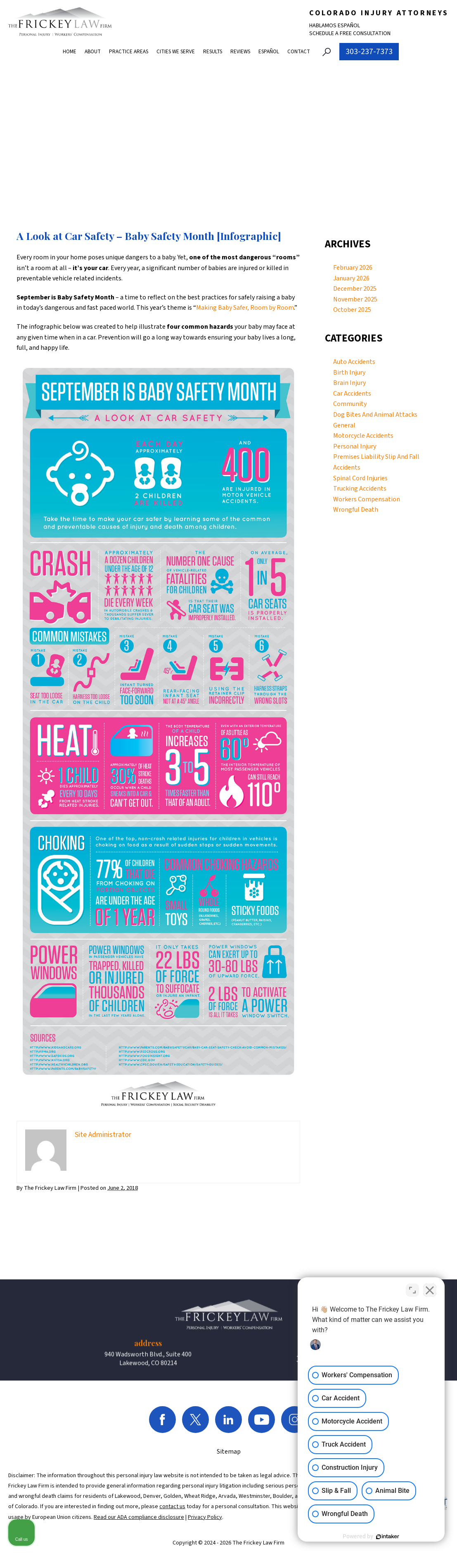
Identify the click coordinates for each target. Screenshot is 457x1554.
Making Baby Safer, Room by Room (245, 307)
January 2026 (351, 278)
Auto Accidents (354, 361)
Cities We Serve (175, 51)
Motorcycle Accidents (363, 435)
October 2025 (352, 309)
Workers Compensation (366, 499)
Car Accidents (352, 393)
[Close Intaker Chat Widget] (429, 1290)
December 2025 (354, 288)
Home (69, 51)
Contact (298, 51)
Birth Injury (349, 372)
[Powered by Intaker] (386, 1536)
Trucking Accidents (359, 488)
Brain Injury (349, 382)
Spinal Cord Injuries (360, 478)
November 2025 (355, 299)
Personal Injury (354, 446)
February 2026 (352, 267)
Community (350, 403)
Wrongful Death (355, 509)
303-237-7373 (369, 51)
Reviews (240, 51)
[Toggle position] (412, 1290)
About (93, 51)
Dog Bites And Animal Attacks (375, 414)
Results (212, 51)
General (344, 425)
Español (268, 51)
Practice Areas (128, 51)
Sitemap (229, 1532)
